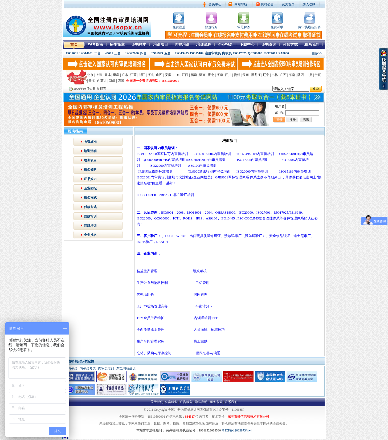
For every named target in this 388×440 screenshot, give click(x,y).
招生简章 (117, 45)
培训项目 (160, 45)
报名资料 (90, 170)
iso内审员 (70, 368)
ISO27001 (270, 53)
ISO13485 (182, 53)
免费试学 (277, 27)
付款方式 (290, 45)
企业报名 (225, 45)
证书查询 (268, 45)
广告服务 (186, 402)
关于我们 (156, 402)
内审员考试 (88, 368)
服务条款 (216, 402)
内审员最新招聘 (309, 27)
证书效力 (90, 179)
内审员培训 (106, 368)
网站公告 (267, 4)
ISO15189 (196, 53)
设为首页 (288, 4)
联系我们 (311, 45)
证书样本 (138, 45)
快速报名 (211, 27)
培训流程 (203, 45)
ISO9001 (72, 53)
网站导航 (240, 4)
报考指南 (95, 45)
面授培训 (182, 45)
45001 (109, 53)
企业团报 (90, 188)
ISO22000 (132, 53)
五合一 (169, 53)
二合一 (99, 53)
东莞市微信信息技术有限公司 (248, 416)
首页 (74, 45)
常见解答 (243, 27)
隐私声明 (201, 402)
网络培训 (90, 225)
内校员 (227, 53)
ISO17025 (240, 53)
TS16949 (157, 53)
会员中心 (215, 4)
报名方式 (90, 197)
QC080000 (255, 53)
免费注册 (179, 27)
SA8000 (284, 53)
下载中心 (247, 45)
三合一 (119, 53)
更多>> (317, 53)
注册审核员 (213, 53)
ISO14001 (86, 53)
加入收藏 (309, 4)
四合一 (145, 53)
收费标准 (90, 142)
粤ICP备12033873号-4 (237, 430)
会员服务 (171, 402)
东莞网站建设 (126, 368)
